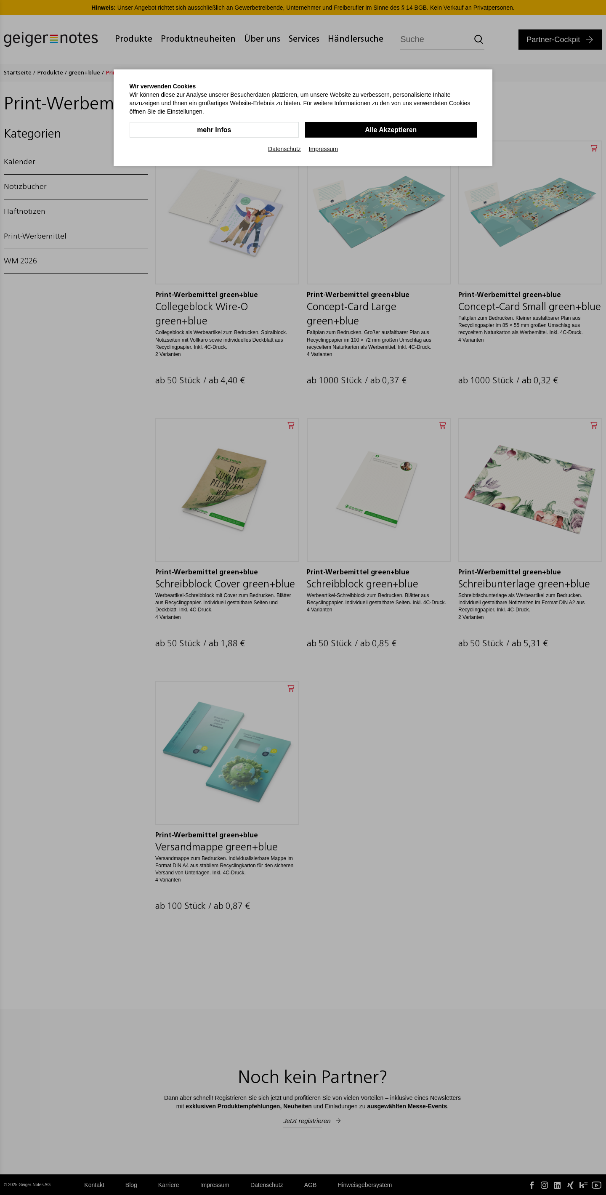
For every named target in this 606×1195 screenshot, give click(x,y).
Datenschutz (284, 149)
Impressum (323, 149)
